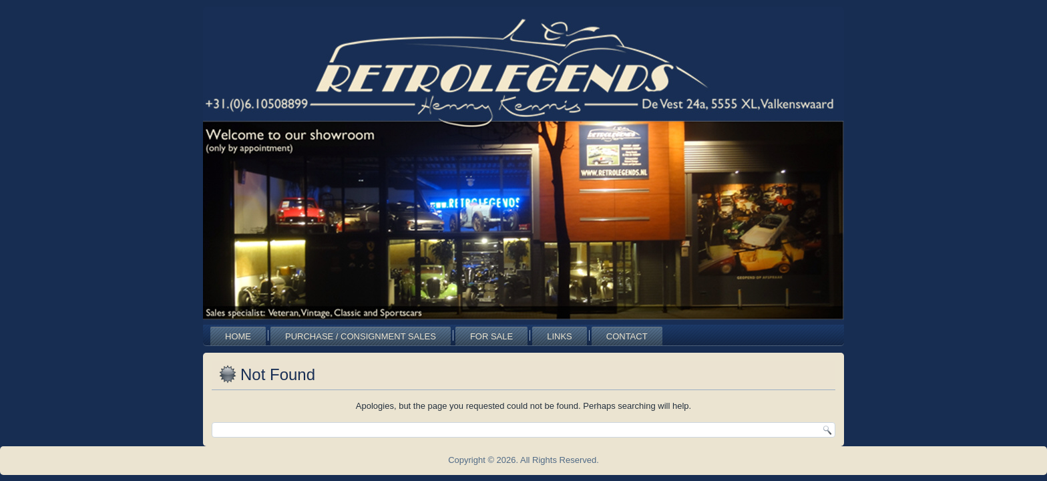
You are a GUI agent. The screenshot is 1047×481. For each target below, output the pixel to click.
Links (559, 336)
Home (238, 336)
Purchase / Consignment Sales (360, 336)
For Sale (491, 336)
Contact (627, 336)
